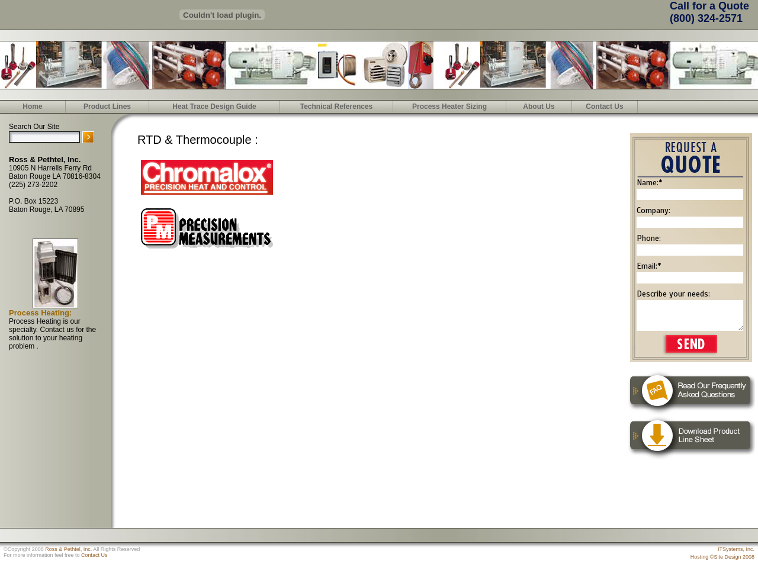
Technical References (336, 106)
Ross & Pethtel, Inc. (68, 549)
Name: (649, 183)
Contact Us (604, 106)
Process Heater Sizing (449, 106)
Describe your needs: (673, 294)
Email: (649, 266)
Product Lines (107, 106)
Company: (653, 210)
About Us (538, 106)
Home (32, 106)
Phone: (649, 238)
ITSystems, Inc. (736, 549)
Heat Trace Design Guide (214, 106)
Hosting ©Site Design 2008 (722, 557)
